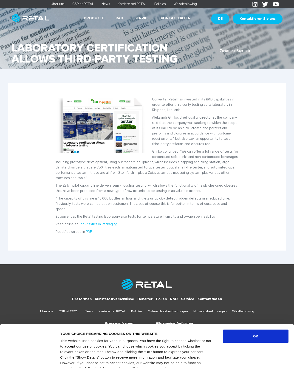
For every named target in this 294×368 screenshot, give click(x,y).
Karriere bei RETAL (132, 4)
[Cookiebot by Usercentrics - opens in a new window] (30, 359)
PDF (89, 232)
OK (255, 298)
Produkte (94, 18)
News (106, 4)
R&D (119, 18)
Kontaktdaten (176, 18)
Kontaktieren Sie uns (258, 19)
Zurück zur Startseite (236, 51)
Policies (160, 4)
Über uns (58, 4)
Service (142, 18)
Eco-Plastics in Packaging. (98, 224)
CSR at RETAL (83, 4)
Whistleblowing (185, 4)
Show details (241, 359)
